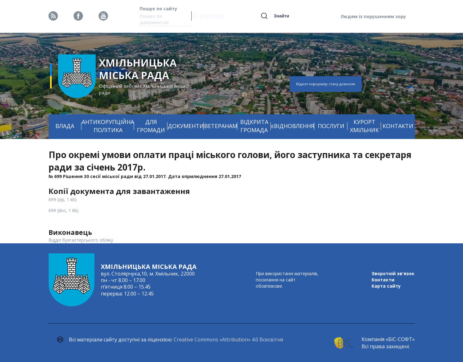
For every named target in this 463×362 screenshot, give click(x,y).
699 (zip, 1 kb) (63, 199)
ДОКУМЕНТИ (186, 126)
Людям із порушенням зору (373, 16)
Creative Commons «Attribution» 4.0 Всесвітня (228, 339)
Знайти (281, 15)
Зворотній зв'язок (393, 273)
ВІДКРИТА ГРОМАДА (254, 126)
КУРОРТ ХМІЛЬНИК (364, 126)
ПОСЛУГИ (331, 126)
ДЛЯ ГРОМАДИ (151, 126)
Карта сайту (386, 286)
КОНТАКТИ (398, 126)
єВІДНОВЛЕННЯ (292, 126)
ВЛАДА (64, 126)
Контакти (383, 280)
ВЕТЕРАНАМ (220, 126)
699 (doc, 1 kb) (64, 210)
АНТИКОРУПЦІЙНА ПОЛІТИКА (108, 126)
